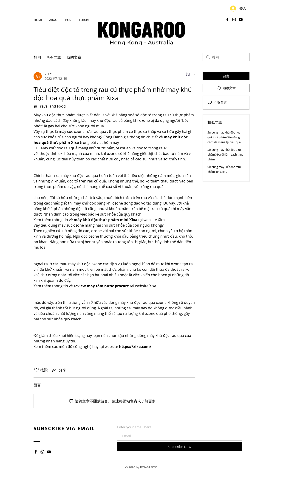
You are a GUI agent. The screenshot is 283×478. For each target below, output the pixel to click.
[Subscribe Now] (179, 446)
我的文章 (74, 57)
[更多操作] (192, 74)
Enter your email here (134, 427)
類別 (37, 57)
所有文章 (53, 57)
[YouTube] (240, 19)
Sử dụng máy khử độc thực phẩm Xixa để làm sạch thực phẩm (225, 154)
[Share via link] (58, 370)
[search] (226, 57)
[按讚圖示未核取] (37, 370)
